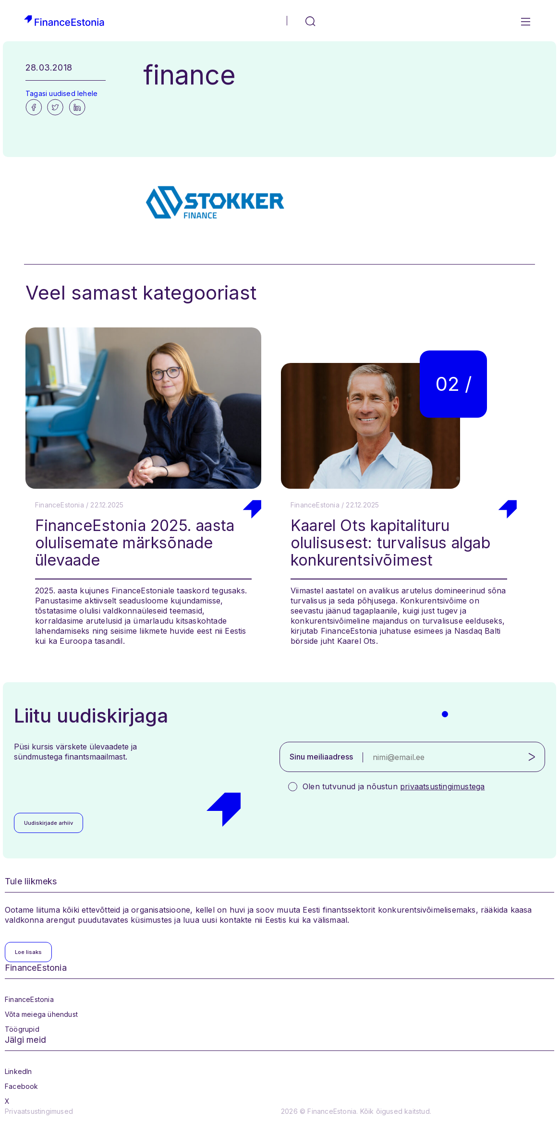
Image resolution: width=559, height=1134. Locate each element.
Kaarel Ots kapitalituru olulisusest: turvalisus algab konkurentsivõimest (390, 542)
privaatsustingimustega (442, 786)
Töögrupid (22, 1029)
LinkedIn (18, 1071)
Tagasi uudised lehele (61, 93)
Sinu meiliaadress (321, 756)
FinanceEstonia (29, 999)
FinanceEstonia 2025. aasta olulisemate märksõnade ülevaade (134, 542)
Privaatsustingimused (39, 1111)
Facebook (21, 1086)
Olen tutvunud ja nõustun (394, 786)
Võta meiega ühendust (41, 1014)
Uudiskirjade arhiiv (48, 823)
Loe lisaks (28, 952)
